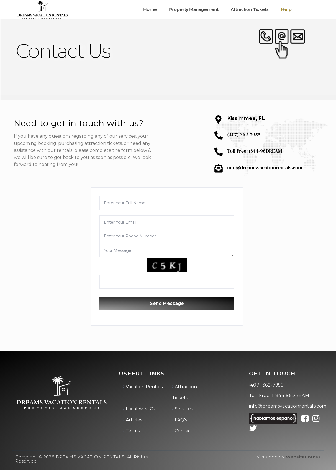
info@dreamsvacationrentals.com (264, 167)
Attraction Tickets (250, 9)
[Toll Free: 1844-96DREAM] (218, 152)
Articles (134, 419)
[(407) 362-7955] (218, 135)
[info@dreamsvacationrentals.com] (218, 168)
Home (150, 9)
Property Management (194, 9)
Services (184, 408)
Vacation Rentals (144, 386)
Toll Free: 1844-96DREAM (254, 150)
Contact (184, 431)
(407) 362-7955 (244, 134)
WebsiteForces (303, 456)
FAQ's (181, 419)
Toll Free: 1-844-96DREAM (279, 395)
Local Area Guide (144, 408)
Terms (133, 431)
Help (286, 9)
